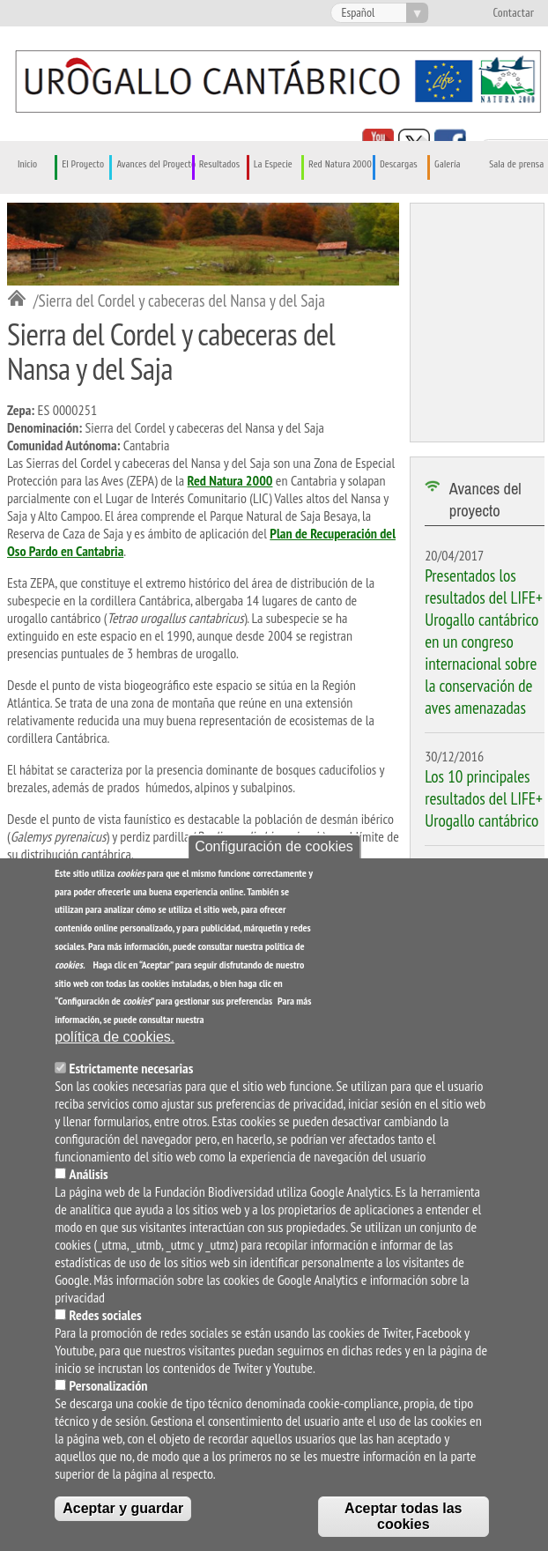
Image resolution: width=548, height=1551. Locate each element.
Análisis (89, 1174)
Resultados (219, 164)
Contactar (513, 13)
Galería (447, 164)
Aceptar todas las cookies (403, 1516)
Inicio (27, 164)
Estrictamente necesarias (132, 1068)
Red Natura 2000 (340, 164)
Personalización (109, 1385)
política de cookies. (114, 1036)
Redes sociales (106, 1315)
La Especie (273, 164)
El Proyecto (83, 164)
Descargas (399, 164)
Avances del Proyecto (156, 164)
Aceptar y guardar (123, 1508)
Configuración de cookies (274, 846)
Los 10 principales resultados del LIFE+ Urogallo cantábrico (484, 798)
